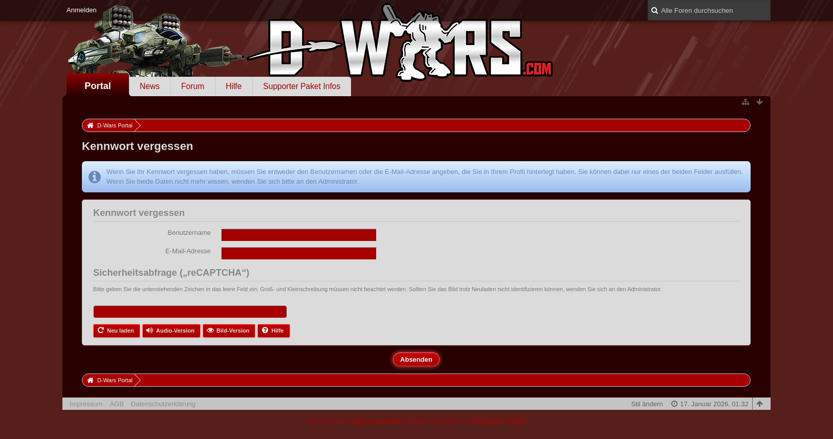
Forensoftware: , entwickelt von (416, 421)
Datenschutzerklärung (163, 404)
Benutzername (189, 232)
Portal (97, 86)
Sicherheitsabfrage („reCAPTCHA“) (171, 273)
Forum (192, 86)
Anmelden (82, 10)
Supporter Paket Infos (301, 86)
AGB (116, 404)
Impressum (86, 404)
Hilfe (234, 86)
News (150, 86)
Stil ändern (647, 404)
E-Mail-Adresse (188, 251)
